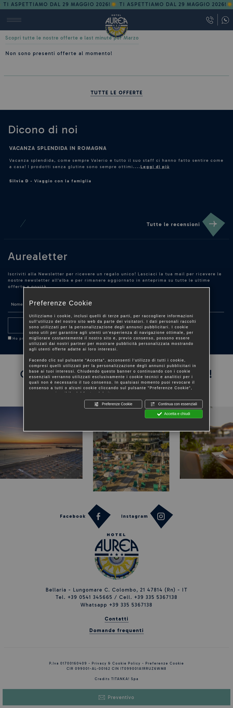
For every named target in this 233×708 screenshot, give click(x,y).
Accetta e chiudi (173, 414)
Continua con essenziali (173, 404)
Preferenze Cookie (113, 404)
